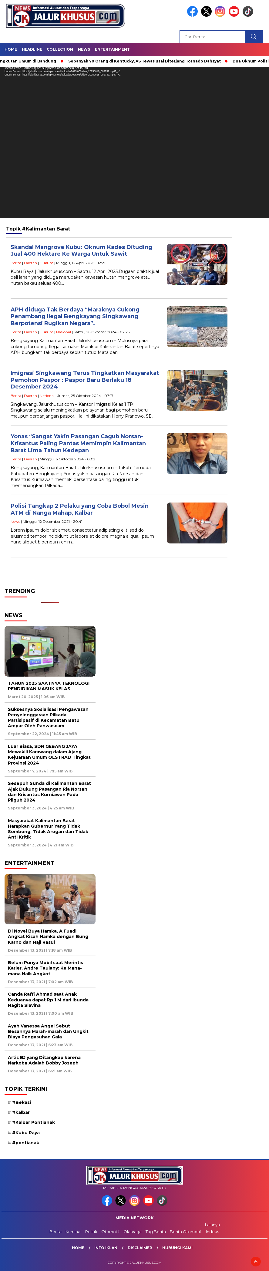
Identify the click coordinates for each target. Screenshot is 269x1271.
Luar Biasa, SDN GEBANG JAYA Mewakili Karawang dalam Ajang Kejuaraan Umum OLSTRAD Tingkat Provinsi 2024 (49, 755)
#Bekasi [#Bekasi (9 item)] (21, 1102)
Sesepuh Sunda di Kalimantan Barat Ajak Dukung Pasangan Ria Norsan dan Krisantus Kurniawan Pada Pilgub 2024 (49, 792)
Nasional (63, 332)
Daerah (30, 263)
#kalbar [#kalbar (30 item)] (21, 1112)
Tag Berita (156, 1231)
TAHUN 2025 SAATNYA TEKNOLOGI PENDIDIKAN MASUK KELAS (48, 686)
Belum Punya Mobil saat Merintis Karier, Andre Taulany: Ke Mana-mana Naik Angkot (45, 968)
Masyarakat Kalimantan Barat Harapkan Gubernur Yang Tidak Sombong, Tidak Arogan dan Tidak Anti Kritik (48, 829)
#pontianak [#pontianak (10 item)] (25, 1142)
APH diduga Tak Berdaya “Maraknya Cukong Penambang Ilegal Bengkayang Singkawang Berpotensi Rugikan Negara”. (75, 316)
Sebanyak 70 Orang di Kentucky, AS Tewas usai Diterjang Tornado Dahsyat (148, 61)
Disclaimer (140, 1248)
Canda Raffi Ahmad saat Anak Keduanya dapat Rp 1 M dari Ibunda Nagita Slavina (48, 999)
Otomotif (110, 1231)
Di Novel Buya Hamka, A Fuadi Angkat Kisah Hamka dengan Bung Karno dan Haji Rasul (48, 936)
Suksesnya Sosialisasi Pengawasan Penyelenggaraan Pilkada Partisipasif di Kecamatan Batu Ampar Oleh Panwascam (48, 718)
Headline (32, 49)
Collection (60, 49)
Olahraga (132, 1231)
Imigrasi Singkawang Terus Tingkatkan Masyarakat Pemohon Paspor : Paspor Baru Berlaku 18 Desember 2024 (85, 380)
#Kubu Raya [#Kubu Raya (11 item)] (26, 1132)
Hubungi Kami (177, 1248)
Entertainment (112, 49)
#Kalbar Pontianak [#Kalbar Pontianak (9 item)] (33, 1122)
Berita (16, 263)
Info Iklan (105, 1248)
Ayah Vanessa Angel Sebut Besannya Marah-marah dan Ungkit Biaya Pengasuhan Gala (48, 1031)
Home (11, 49)
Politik (91, 1231)
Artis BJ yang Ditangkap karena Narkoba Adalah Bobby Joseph (44, 1060)
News (84, 49)
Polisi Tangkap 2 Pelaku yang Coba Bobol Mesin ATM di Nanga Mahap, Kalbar (80, 509)
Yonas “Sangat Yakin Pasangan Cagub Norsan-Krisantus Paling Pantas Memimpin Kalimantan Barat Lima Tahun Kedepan (78, 443)
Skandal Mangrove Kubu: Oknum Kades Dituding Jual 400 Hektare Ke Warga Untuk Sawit (81, 250)
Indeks (212, 1231)
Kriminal (73, 1231)
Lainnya (212, 1224)
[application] (134, 142)
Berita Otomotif (185, 1231)
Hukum (46, 263)
